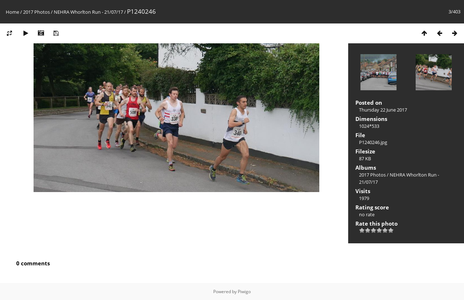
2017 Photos (36, 12)
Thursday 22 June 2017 (383, 109)
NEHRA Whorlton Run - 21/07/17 (88, 12)
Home (12, 12)
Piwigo (244, 291)
